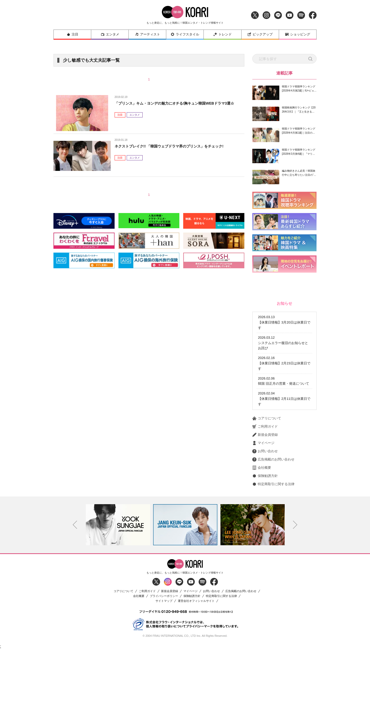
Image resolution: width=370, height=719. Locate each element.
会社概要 (261, 536)
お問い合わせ (265, 520)
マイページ (263, 512)
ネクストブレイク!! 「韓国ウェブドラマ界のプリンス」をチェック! (177, 146)
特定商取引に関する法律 (273, 553)
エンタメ (110, 34)
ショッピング (297, 34)
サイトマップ (163, 669)
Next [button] (295, 594)
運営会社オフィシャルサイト (196, 669)
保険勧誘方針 (265, 545)
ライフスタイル (185, 34)
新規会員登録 (265, 504)
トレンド (222, 34)
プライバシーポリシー (164, 664)
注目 (72, 34)
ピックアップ (260, 34)
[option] (118, 593)
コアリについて (266, 487)
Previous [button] (75, 594)
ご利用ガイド (265, 495)
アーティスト (147, 34)
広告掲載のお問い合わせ (273, 528)
